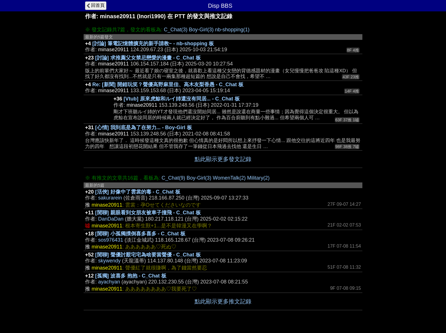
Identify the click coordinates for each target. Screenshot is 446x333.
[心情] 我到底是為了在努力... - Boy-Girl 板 (143, 127)
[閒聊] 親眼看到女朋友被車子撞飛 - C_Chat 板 (148, 212)
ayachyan (109, 282)
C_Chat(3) (175, 29)
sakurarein (110, 198)
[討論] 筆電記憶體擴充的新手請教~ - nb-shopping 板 (153, 43)
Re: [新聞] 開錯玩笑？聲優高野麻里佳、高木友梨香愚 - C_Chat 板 (167, 84)
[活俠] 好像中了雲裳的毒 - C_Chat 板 (137, 192)
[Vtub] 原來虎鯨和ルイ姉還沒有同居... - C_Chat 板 (182, 99)
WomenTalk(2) (229, 178)
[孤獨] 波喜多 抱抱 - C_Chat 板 (130, 276)
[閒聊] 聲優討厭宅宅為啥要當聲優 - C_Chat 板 (148, 255)
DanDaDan (110, 219)
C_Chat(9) (173, 178)
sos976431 (110, 240)
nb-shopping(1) (232, 29)
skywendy (109, 261)
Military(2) (258, 178)
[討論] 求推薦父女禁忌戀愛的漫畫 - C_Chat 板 (148, 58)
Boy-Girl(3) (201, 29)
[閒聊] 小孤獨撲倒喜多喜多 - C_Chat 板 (140, 234)
